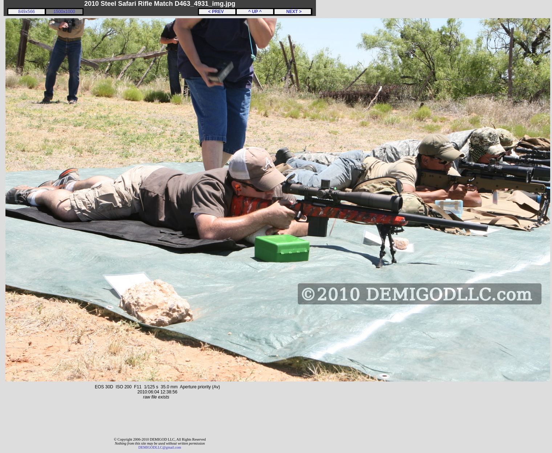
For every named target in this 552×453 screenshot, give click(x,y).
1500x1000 (64, 11)
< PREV (217, 11)
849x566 (26, 11)
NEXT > (292, 11)
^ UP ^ (254, 11)
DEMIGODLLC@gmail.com (159, 447)
